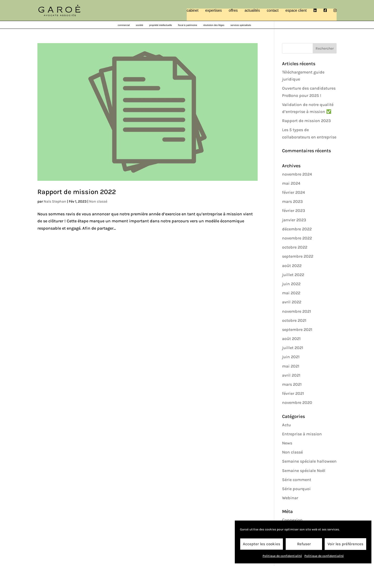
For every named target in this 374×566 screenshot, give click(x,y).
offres (233, 10)
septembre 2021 (297, 329)
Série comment (296, 479)
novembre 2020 (297, 402)
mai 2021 (290, 366)
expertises (213, 10)
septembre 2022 (297, 256)
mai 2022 (291, 292)
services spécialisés (240, 25)
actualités (252, 10)
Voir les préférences (345, 544)
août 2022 (292, 265)
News (287, 443)
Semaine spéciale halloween (309, 461)
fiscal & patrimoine (187, 25)
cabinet (192, 10)
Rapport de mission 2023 (306, 120)
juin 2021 (290, 356)
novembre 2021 (296, 311)
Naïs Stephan (55, 201)
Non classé (98, 201)
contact (272, 10)
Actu (286, 424)
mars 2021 (292, 384)
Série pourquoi (296, 488)
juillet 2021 (292, 347)
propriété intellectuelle (160, 25)
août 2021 (291, 338)
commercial (124, 25)
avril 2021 (291, 375)
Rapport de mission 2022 (76, 192)
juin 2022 (291, 283)
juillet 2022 (293, 274)
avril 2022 (291, 301)
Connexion (292, 519)
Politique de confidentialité (282, 556)
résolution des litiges (213, 25)
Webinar (290, 497)
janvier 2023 (294, 219)
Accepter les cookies (261, 544)
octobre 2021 (294, 320)
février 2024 (293, 192)
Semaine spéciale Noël (303, 470)
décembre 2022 (297, 229)
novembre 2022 (297, 238)
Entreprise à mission (302, 433)
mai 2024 (291, 183)
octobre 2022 (294, 247)
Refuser (304, 544)
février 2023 (293, 210)
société (139, 25)
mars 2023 (292, 201)
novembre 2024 (297, 174)
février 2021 (293, 393)
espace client (296, 10)
